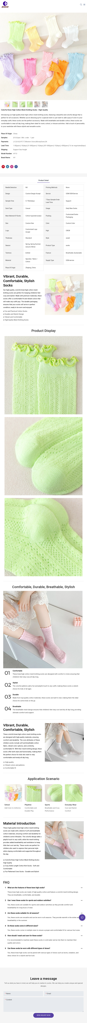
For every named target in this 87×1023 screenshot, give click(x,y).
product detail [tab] (43, 180)
